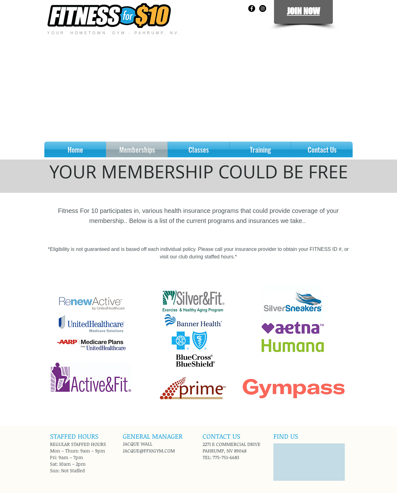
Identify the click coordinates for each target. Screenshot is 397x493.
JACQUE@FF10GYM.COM (149, 450)
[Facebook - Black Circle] (251, 8)
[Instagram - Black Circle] (262, 8)
